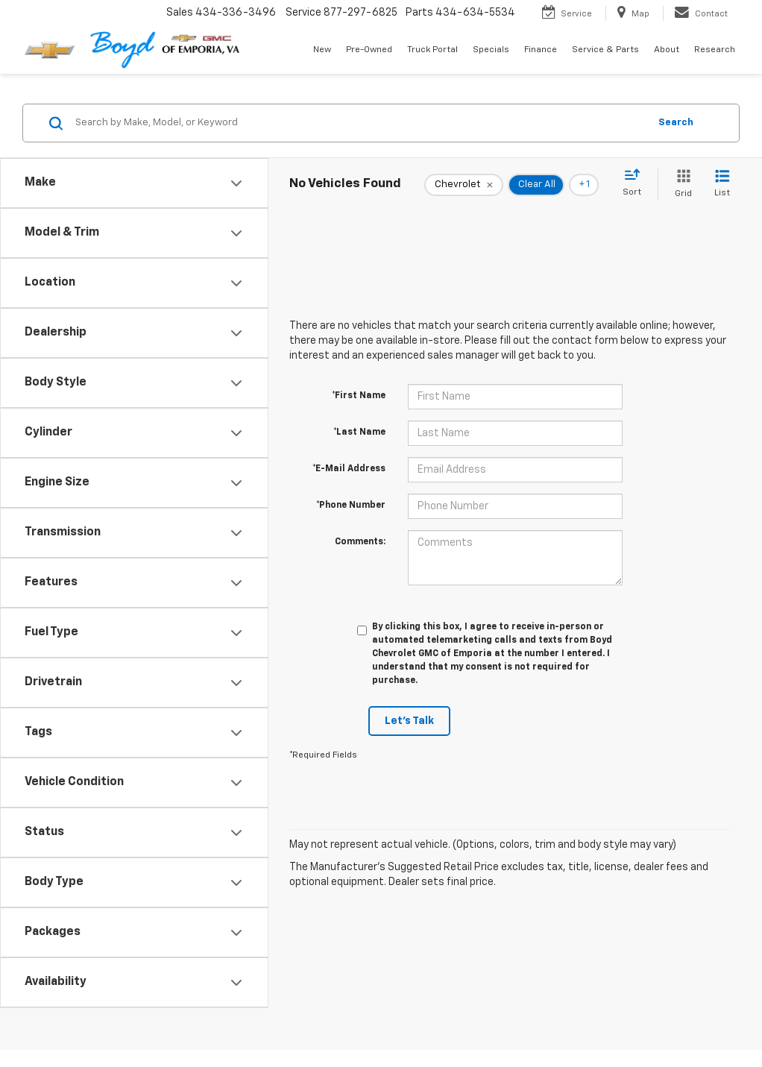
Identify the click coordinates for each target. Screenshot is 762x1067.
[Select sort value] (636, 183)
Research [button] (714, 49)
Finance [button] (540, 49)
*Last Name (359, 432)
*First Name (358, 395)
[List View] (722, 185)
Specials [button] (491, 49)
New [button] (322, 49)
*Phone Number (350, 505)
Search (675, 123)
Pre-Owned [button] (369, 49)
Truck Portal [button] (432, 49)
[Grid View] (680, 185)
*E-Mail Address (348, 469)
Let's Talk (409, 721)
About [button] (666, 49)
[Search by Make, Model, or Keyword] (360, 123)
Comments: (360, 542)
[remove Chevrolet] (463, 185)
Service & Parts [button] (605, 49)
